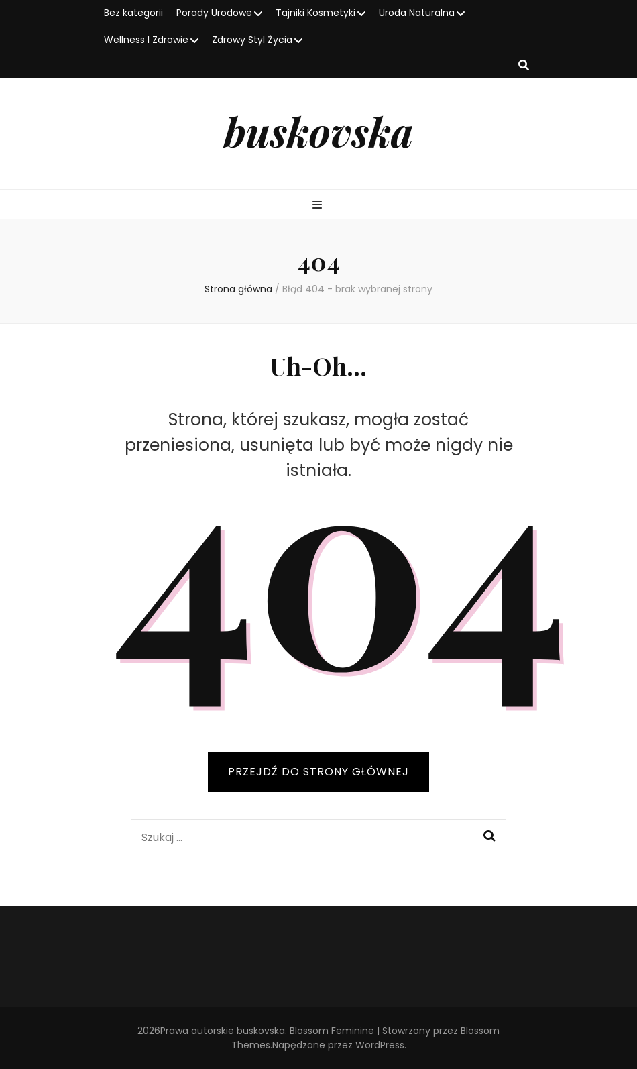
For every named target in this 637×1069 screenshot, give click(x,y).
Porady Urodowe (214, 12)
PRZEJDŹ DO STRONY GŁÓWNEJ (318, 771)
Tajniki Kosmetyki (315, 12)
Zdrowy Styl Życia (252, 39)
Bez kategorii (133, 12)
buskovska (318, 131)
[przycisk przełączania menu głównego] (318, 205)
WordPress (379, 1045)
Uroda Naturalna (417, 12)
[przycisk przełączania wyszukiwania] (523, 66)
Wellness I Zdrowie (146, 39)
